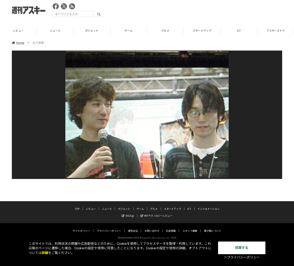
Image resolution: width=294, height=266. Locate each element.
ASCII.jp (128, 211)
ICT (250, 30)
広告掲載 (171, 226)
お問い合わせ (152, 226)
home (18, 43)
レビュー (30, 30)
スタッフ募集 (190, 226)
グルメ (177, 30)
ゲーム (140, 30)
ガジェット (103, 30)
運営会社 (133, 226)
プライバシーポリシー (109, 226)
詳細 (45, 253)
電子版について (212, 226)
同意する (241, 248)
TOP (77, 204)
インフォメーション (208, 204)
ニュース (66, 30)
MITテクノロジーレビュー (156, 211)
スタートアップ (213, 30)
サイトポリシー (81, 226)
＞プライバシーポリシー (242, 257)
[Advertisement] (208, 11)
